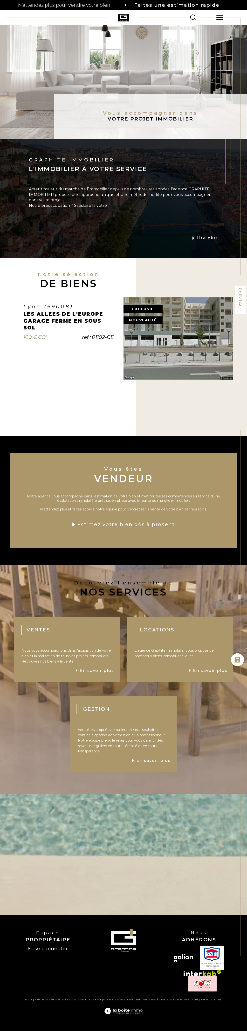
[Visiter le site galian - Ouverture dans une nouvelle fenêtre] (183, 958)
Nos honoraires (113, 999)
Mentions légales (154, 999)
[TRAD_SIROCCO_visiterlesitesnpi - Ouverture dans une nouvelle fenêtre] (212, 958)
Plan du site (133, 999)
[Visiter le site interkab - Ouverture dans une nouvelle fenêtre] (202, 973)
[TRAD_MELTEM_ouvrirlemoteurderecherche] (193, 17)
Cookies (216, 999)
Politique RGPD (200, 999)
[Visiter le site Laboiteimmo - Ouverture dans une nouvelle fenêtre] (123, 1016)
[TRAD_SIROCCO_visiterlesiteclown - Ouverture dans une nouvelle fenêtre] (202, 983)
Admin (171, 999)
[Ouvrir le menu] (219, 17)
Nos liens (183, 999)
